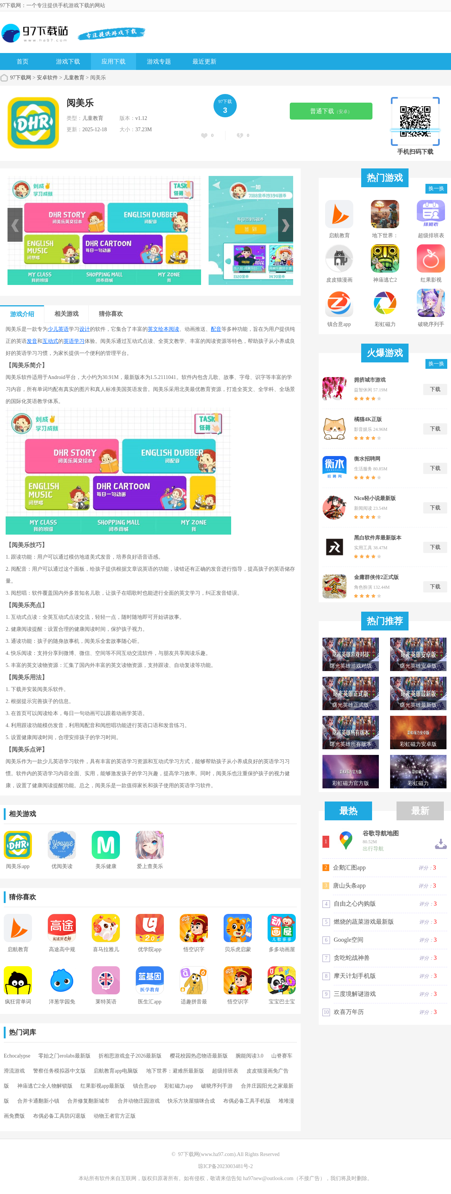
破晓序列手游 (217, 1086)
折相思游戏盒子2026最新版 (130, 1056)
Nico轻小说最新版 (375, 498)
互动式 (50, 341)
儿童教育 (74, 77)
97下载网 (20, 77)
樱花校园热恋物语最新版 (199, 1056)
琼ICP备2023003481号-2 (225, 1166)
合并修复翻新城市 (88, 1101)
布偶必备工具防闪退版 (59, 1116)
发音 (32, 341)
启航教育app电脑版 (116, 1071)
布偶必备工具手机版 (247, 1101)
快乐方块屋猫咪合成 (191, 1101)
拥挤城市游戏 (370, 380)
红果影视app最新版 (102, 1086)
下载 (435, 389)
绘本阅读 (168, 329)
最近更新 (204, 61)
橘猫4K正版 (368, 419)
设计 (84, 329)
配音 (216, 329)
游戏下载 (68, 61)
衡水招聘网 (367, 459)
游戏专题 (159, 61)
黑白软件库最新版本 (377, 538)
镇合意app (144, 1086)
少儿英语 (58, 329)
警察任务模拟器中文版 (59, 1071)
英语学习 (74, 341)
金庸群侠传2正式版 (376, 577)
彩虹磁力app (178, 1086)
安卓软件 (47, 77)
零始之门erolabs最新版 (64, 1056)
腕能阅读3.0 (249, 1056)
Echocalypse (17, 1056)
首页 (23, 61)
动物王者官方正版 (115, 1116)
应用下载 (113, 61)
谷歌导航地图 (381, 833)
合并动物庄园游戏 (139, 1101)
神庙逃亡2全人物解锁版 (45, 1086)
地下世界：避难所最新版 (175, 1071)
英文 (153, 329)
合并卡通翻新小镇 (38, 1101)
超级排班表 (225, 1071)
